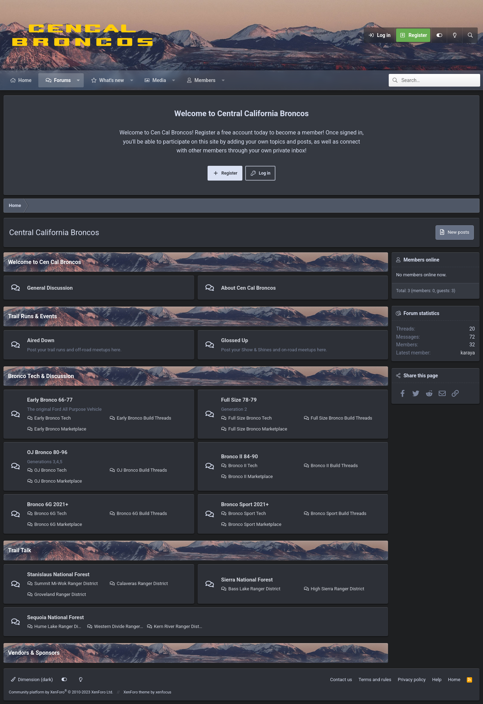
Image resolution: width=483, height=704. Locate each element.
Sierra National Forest (247, 580)
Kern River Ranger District (175, 626)
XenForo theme (136, 692)
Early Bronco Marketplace (56, 429)
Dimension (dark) (32, 679)
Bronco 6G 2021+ (47, 504)
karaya (467, 353)
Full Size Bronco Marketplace (254, 429)
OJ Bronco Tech (46, 470)
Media (159, 80)
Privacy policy (412, 679)
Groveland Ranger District (56, 594)
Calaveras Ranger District (138, 583)
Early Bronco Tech (49, 418)
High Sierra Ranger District (334, 588)
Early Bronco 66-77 (49, 400)
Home (24, 80)
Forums (62, 80)
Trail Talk (19, 550)
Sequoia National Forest (55, 617)
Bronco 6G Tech (46, 513)
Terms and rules (374, 679)
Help (436, 679)
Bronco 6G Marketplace (54, 524)
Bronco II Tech (239, 465)
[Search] (470, 35)
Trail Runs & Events (32, 316)
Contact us (341, 679)
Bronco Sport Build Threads (335, 513)
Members (205, 80)
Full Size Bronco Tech (246, 418)
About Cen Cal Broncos (248, 288)
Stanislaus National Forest (58, 574)
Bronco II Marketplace (247, 476)
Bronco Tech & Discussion (41, 376)
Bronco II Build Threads (331, 465)
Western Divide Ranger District (115, 626)
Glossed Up (234, 340)
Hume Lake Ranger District (55, 626)
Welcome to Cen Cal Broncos (44, 262)
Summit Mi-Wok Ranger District (62, 583)
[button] (78, 80)
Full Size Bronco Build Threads (338, 418)
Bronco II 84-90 (239, 456)
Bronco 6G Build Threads (138, 513)
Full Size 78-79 (239, 400)
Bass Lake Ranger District (250, 588)
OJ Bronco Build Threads (138, 470)
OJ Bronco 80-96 (47, 452)
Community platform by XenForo (61, 692)
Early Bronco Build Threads (140, 418)
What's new (111, 80)
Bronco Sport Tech (243, 513)
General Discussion (50, 288)
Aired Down (40, 340)
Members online (421, 260)
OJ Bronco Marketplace (54, 481)
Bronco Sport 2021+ (245, 504)
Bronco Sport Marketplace (251, 524)
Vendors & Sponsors (34, 652)
